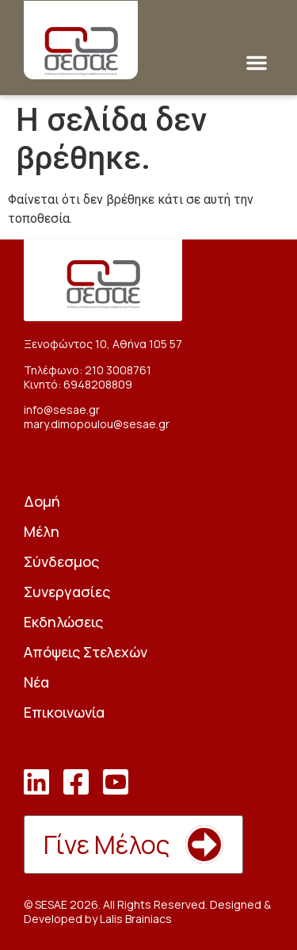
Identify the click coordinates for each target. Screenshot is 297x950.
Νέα (36, 681)
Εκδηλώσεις (63, 621)
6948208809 (97, 384)
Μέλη (41, 531)
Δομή (42, 501)
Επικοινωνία (64, 712)
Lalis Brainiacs (136, 918)
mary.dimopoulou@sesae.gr (96, 423)
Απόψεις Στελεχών (85, 651)
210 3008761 (118, 369)
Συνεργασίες (67, 591)
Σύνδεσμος (61, 561)
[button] (256, 62)
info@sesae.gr (62, 409)
